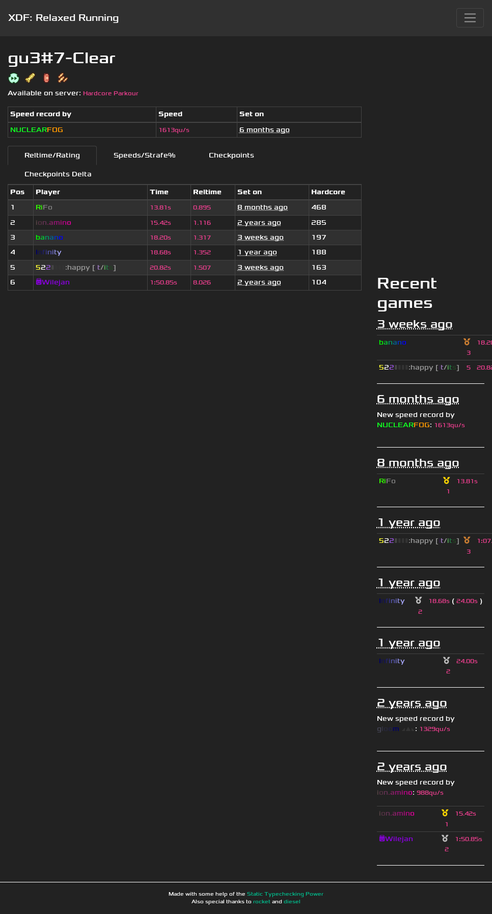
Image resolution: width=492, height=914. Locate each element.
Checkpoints (231, 155)
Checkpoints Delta (58, 174)
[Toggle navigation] (470, 18)
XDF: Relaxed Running (63, 17)
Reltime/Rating (52, 155)
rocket (261, 902)
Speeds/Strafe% (144, 155)
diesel (292, 902)
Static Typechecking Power (285, 894)
